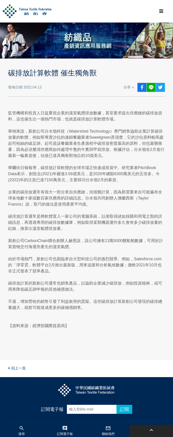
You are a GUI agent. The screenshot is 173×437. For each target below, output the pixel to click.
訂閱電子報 (52, 409)
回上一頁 (17, 368)
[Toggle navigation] (161, 11)
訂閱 (124, 409)
